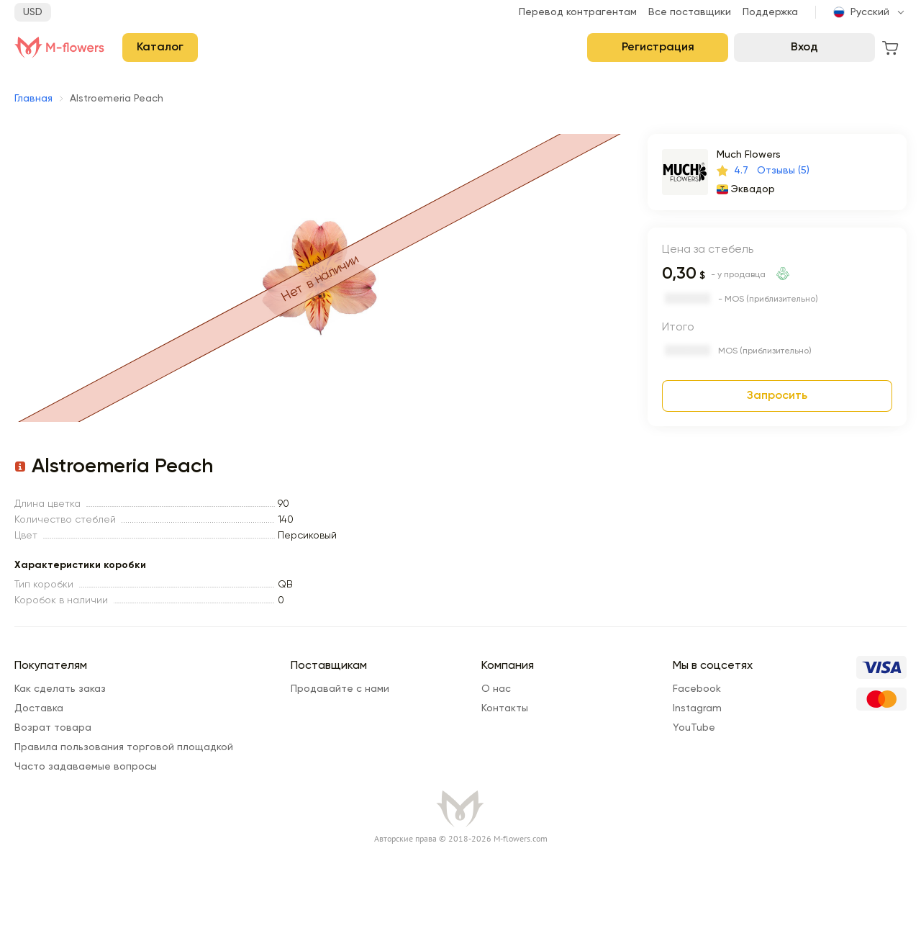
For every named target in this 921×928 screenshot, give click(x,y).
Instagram (697, 708)
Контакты (504, 708)
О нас (496, 689)
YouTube (694, 728)
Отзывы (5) (783, 171)
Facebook (697, 689)
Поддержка (770, 12)
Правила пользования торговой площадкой (123, 747)
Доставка (38, 708)
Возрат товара (52, 728)
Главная (33, 99)
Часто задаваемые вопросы (85, 767)
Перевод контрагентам (578, 12)
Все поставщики (689, 12)
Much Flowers (749, 155)
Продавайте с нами (340, 689)
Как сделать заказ (60, 689)
